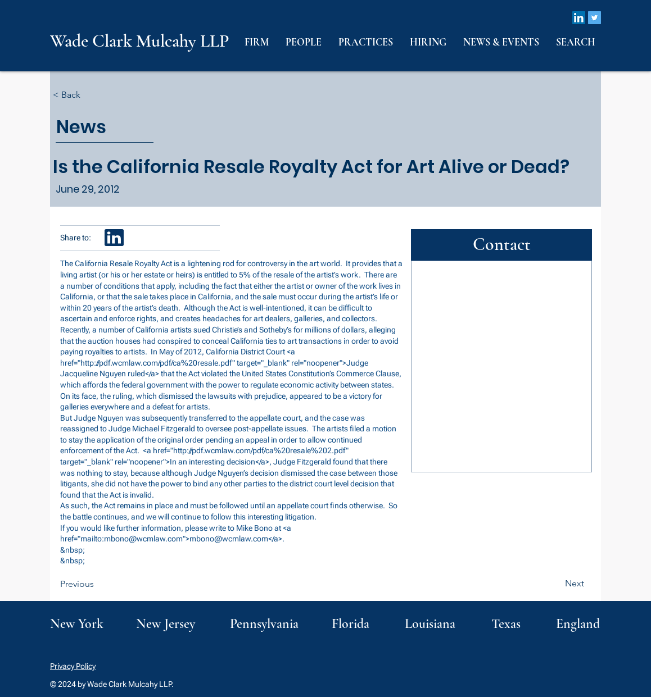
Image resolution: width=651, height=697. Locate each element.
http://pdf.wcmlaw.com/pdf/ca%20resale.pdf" (157, 362)
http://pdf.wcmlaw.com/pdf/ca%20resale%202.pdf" (261, 450)
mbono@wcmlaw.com (143, 538)
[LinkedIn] (578, 17)
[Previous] (97, 584)
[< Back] (90, 95)
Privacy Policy (73, 666)
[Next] (556, 583)
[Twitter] (594, 17)
